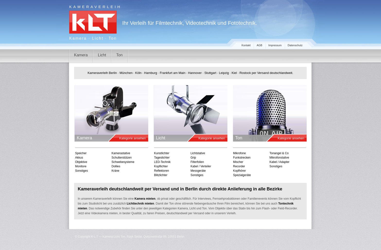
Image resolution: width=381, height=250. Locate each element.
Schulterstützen (122, 157)
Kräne (115, 170)
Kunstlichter (161, 153)
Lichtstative (197, 153)
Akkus (79, 157)
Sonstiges (81, 170)
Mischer (238, 162)
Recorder (239, 166)
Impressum (274, 45)
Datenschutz (295, 45)
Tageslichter (162, 157)
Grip (193, 157)
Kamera (81, 55)
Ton (119, 55)
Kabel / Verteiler (200, 166)
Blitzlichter (160, 175)
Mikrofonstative (279, 157)
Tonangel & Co (279, 153)
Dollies (116, 166)
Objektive (81, 162)
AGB (259, 45)
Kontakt (246, 45)
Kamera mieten (144, 198)
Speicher (81, 153)
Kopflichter (161, 166)
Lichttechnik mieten (140, 203)
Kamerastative (121, 153)
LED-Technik (162, 162)
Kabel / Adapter (279, 162)
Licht (102, 55)
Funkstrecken (242, 157)
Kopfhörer (239, 170)
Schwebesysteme (123, 162)
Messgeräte (198, 170)
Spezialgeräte (242, 175)
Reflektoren (161, 170)
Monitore (81, 166)
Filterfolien (197, 162)
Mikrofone (239, 153)
